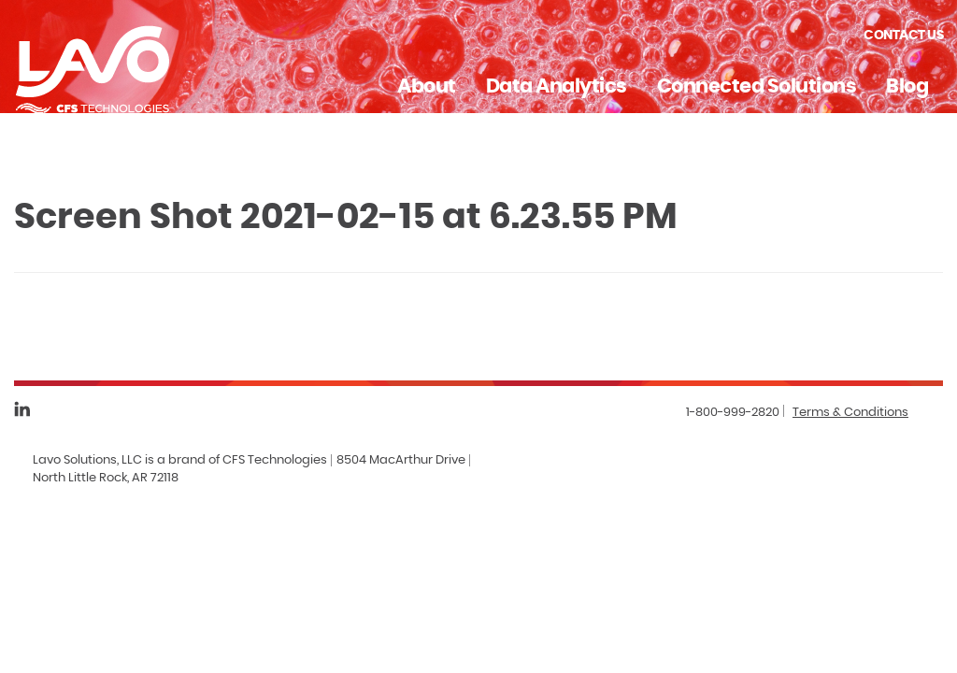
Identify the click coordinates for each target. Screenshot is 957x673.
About (426, 86)
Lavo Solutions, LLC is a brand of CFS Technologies (180, 460)
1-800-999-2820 (732, 413)
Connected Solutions (757, 86)
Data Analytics (556, 86)
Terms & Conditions (850, 413)
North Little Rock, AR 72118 (106, 478)
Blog (907, 86)
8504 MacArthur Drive (400, 460)
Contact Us (903, 35)
